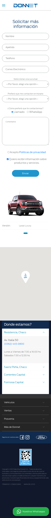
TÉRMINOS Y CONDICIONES (11, 484)
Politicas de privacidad (32, 152)
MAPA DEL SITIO (29, 484)
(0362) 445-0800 (14, 344)
